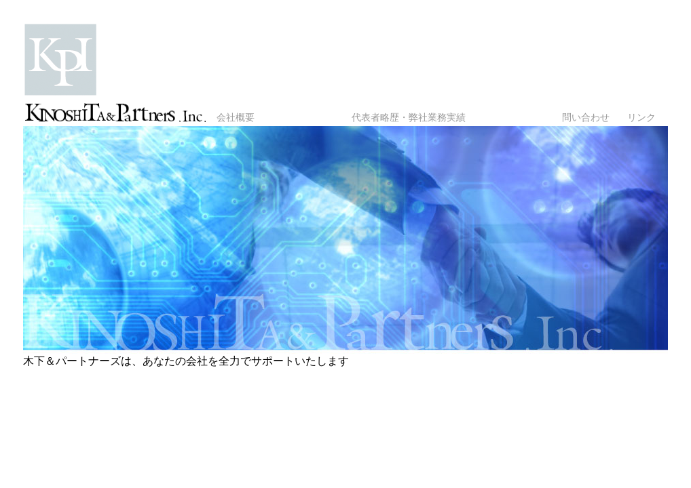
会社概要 (236, 117)
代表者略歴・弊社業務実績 (409, 117)
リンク (641, 117)
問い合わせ (586, 117)
